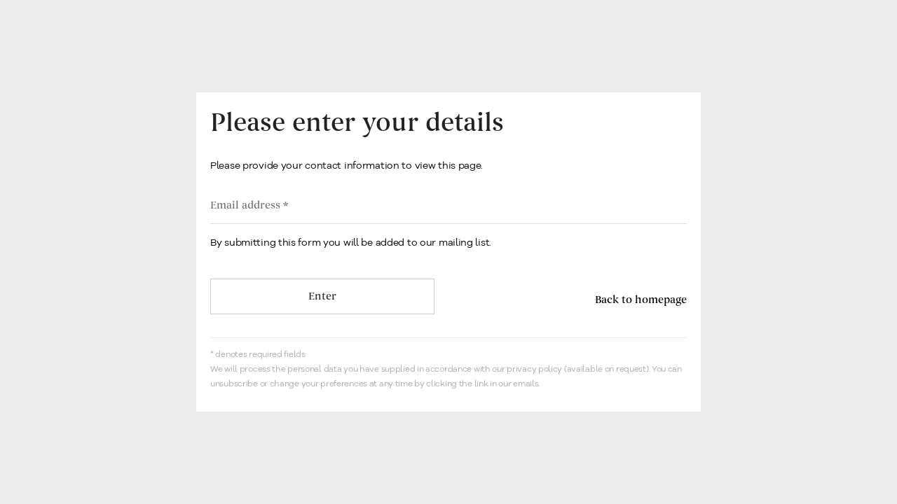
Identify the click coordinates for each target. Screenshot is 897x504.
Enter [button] (322, 296)
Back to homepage (641, 300)
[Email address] (448, 205)
